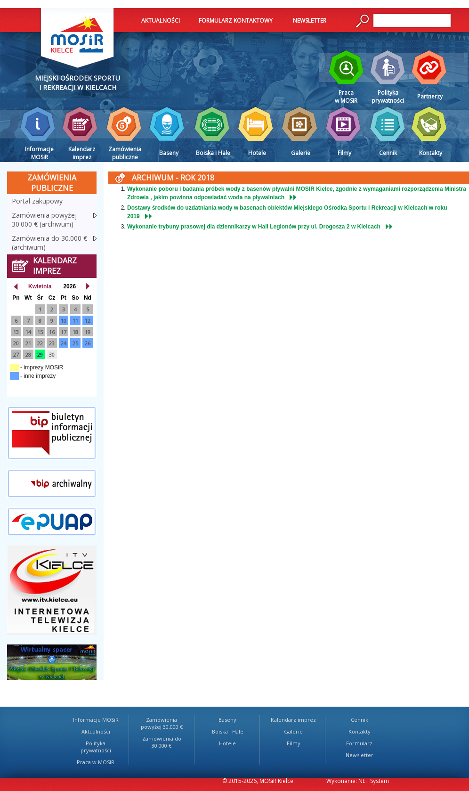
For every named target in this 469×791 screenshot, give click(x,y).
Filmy (293, 743)
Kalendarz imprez (293, 719)
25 (75, 343)
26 (87, 343)
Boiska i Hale (227, 731)
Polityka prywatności (96, 747)
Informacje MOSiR (96, 719)
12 (87, 320)
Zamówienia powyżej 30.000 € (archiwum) (44, 219)
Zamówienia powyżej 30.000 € (162, 723)
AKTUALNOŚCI (160, 20)
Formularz (359, 743)
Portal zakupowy (37, 200)
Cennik (359, 719)
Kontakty (359, 731)
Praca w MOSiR (95, 762)
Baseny (227, 719)
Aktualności (95, 731)
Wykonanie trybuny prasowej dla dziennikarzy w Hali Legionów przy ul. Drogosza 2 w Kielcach (253, 226)
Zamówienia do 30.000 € (161, 742)
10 (63, 320)
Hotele (227, 743)
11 (75, 320)
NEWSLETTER (309, 20)
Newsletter (359, 754)
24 (63, 343)
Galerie (293, 731)
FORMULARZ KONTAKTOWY (236, 20)
